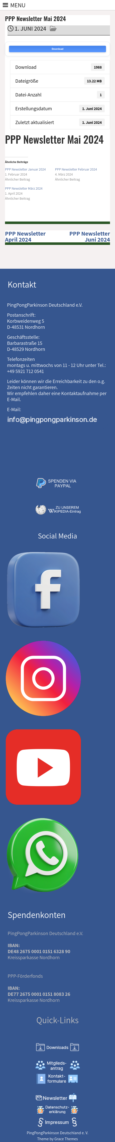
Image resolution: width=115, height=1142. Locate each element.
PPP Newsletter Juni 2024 (89, 236)
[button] (18, 5)
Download (57, 48)
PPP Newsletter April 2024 (25, 236)
